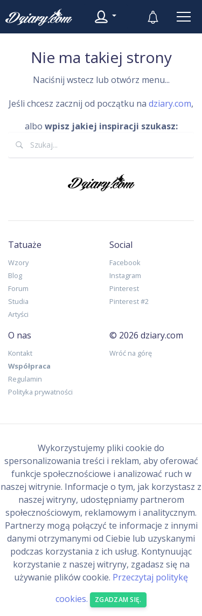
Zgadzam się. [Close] (118, 599)
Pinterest (124, 288)
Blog (15, 275)
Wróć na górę (130, 353)
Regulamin (25, 379)
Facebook (125, 262)
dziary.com (170, 103)
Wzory (18, 262)
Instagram (125, 275)
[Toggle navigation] (184, 16)
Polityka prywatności (40, 392)
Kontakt (20, 353)
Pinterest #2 (129, 301)
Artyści (18, 314)
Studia (18, 301)
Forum (18, 288)
